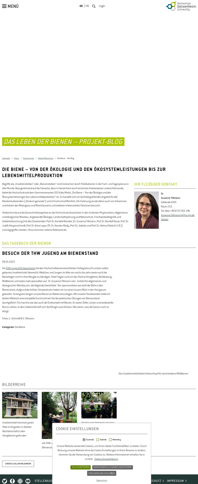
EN (87, 6)
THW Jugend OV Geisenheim (20, 356)
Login (102, 6)
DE (81, 6)
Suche (94, 6)
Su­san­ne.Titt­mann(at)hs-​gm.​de (177, 301)
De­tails (164, 306)
